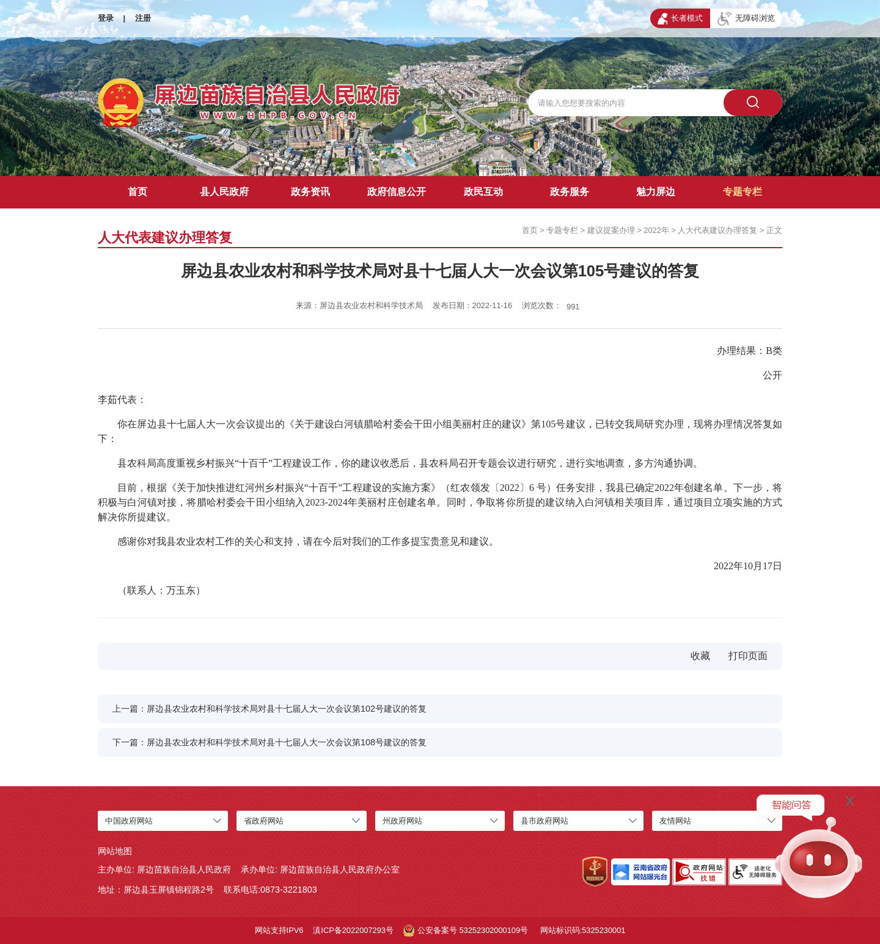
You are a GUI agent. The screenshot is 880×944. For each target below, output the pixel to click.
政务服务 (569, 191)
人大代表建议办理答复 (717, 230)
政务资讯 (310, 191)
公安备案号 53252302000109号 (465, 930)
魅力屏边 (655, 191)
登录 (106, 18)
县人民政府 (224, 191)
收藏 (700, 656)
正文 (774, 230)
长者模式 (680, 18)
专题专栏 (742, 191)
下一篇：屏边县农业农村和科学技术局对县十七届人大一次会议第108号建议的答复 (269, 742)
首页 (137, 191)
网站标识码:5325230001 (583, 930)
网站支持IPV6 (279, 930)
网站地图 (115, 851)
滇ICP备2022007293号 (353, 930)
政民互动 (483, 191)
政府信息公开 (396, 191)
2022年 (656, 230)
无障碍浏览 (746, 19)
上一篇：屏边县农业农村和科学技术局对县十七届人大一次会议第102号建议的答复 (269, 709)
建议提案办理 (611, 230)
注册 (143, 18)
